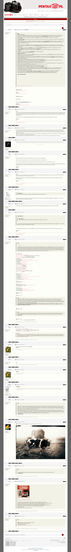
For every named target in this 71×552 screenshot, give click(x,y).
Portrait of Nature (19, 257)
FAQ (16, 14)
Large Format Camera (20, 270)
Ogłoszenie (35, 19)
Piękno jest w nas (23, 275)
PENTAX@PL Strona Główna (28, 16)
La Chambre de (19, 268)
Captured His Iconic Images (27, 264)
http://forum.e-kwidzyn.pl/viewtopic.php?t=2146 (24, 85)
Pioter (9, 109)
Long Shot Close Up (25, 277)
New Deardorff (24, 285)
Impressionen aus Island (20, 319)
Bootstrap (38, 548)
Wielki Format (44, 16)
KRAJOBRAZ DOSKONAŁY (20, 255)
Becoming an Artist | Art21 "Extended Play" (28, 289)
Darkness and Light (24, 267)
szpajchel (9, 344)
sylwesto (9, 189)
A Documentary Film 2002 (24, 261)
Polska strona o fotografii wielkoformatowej (23, 254)
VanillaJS (42, 548)
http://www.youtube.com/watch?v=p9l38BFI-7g (22, 104)
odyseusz (9, 127)
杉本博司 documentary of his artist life (28, 290)
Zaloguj (42, 14)
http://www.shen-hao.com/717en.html (21, 90)
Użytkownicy (25, 14)
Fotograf (21, 258)
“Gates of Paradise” (25, 288)
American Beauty (23, 263)
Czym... (35, 16)
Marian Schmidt (50, 250)
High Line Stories (19, 266)
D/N (47, 14)
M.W (9, 29)
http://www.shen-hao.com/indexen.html (21, 93)
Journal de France (23, 329)
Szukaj (20, 14)
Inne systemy (39, 16)
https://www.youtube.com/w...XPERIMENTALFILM (24, 499)
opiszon (33, 548)
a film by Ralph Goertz (23, 262)
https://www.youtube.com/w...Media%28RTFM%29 (24, 500)
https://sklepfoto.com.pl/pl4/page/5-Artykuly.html (24, 525)
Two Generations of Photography (21, 256)
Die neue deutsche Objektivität (28, 279)
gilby (9, 154)
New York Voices (19, 265)
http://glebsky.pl (18, 460)
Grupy (31, 14)
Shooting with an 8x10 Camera (31, 284)
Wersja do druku (63, 542)
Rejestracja (37, 14)
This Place (20, 293)
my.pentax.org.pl (35, 550)
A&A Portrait (19, 271)
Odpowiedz (8, 538)
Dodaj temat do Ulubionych (61, 541)
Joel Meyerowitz (30, 336)
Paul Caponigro (19, 245)
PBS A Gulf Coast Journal (24, 269)
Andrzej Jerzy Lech (19, 309)
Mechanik (9, 422)
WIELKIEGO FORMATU (32, 330)
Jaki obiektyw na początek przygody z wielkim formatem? (30, 260)
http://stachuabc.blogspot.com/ (40, 144)
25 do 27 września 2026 (41, 21)
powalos (9, 384)
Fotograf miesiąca (19, 266)
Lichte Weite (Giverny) (25, 278)
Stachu (9, 140)
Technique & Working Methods (25, 274)
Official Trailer (30, 329)
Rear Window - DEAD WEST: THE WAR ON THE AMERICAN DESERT (31, 276)
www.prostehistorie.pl (19, 122)
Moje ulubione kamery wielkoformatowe (28, 259)
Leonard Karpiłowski (33, 304)
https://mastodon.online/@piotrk (20, 122)
